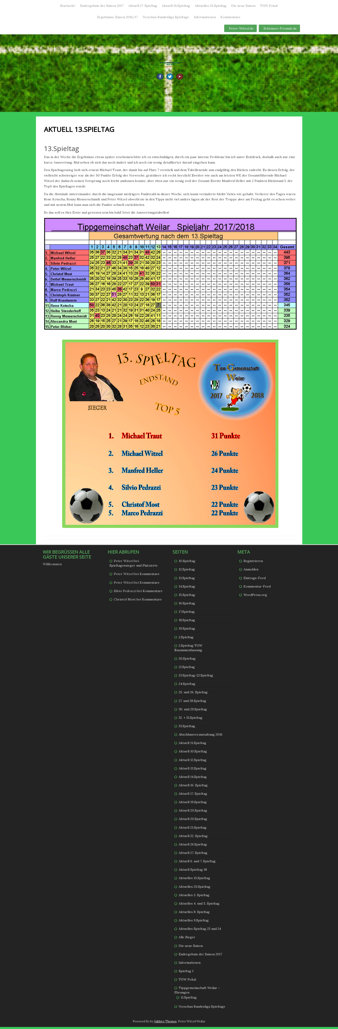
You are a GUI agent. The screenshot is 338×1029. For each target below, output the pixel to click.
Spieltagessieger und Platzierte (133, 567)
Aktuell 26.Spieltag (176, 6)
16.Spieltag (187, 605)
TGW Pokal (268, 6)
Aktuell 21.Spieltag (192, 829)
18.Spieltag (187, 622)
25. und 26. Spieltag (193, 694)
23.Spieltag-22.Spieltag (196, 677)
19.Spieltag (187, 630)
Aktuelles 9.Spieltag (194, 922)
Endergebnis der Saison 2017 (102, 6)
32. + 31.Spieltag (190, 720)
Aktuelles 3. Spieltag (194, 897)
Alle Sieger (187, 939)
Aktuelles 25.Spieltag (210, 6)
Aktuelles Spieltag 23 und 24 (200, 931)
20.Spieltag (187, 660)
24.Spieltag (187, 686)
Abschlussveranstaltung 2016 (200, 736)
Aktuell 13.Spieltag (192, 770)
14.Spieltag (187, 588)
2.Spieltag (186, 639)
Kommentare (230, 17)
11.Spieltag (189, 999)
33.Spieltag (187, 728)
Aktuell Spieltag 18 (193, 872)
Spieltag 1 (186, 973)
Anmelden (251, 571)
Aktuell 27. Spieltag (142, 6)
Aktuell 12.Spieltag (192, 762)
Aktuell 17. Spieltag (193, 796)
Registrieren (253, 563)
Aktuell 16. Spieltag (193, 787)
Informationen (205, 17)
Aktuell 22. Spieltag (193, 838)
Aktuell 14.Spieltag (193, 779)
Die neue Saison (243, 6)
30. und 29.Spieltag (193, 711)
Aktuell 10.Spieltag (193, 753)
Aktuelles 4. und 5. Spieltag (199, 905)
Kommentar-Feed (257, 588)
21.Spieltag (187, 669)
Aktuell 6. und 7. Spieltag (197, 863)
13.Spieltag (187, 580)
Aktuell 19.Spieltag (193, 804)
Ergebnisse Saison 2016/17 (117, 17)
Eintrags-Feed (255, 580)
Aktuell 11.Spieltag (192, 745)
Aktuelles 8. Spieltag (194, 914)
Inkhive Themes (165, 1023)
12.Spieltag (187, 571)
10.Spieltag (187, 563)
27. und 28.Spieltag (192, 703)
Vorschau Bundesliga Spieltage (165, 17)
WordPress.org (255, 597)
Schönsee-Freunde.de (280, 28)
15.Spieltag (187, 597)
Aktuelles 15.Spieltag (194, 880)
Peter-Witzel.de (241, 28)
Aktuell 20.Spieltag (193, 812)
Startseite (67, 6)
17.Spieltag (187, 614)
